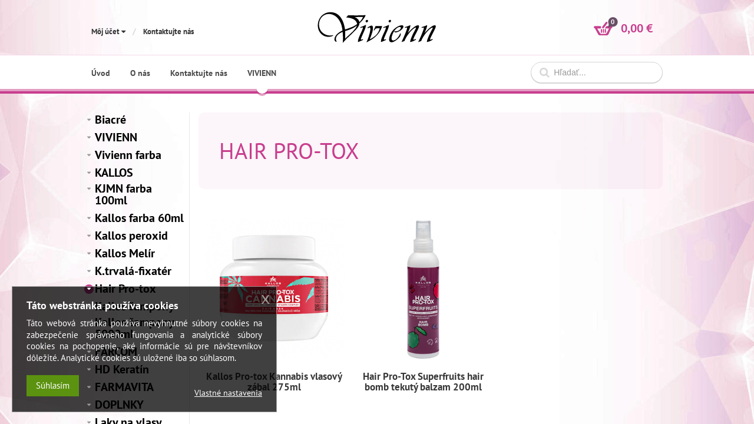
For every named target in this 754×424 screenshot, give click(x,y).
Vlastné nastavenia (228, 392)
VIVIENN (116, 137)
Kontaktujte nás (168, 31)
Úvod (100, 73)
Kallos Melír (125, 253)
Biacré (110, 119)
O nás (140, 73)
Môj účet (108, 31)
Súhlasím (53, 385)
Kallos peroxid (131, 235)
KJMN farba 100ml (123, 194)
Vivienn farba (128, 155)
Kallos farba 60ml (139, 218)
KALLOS (114, 172)
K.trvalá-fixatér (133, 271)
